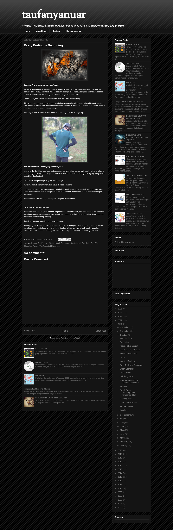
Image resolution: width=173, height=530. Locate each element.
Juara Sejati (70, 243)
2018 (120, 458)
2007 (120, 500)
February (124, 441)
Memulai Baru (126, 338)
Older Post (100, 331)
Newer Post (29, 331)
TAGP (122, 357)
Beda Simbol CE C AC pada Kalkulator (51, 398)
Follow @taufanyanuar (124, 242)
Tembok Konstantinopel (136, 175)
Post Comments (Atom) (70, 338)
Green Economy (127, 369)
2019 (120, 454)
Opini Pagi (90, 243)
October (124, 335)
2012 (120, 481)
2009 (120, 492)
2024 (120, 312)
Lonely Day (80, 243)
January (124, 445)
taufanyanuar (53, 15)
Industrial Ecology (127, 361)
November (125, 331)
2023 (120, 316)
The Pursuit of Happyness (50, 246)
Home (27, 31)
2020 (120, 450)
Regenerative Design (129, 346)
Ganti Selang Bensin (135, 194)
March (123, 438)
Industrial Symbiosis (128, 353)
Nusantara (39, 375)
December (125, 327)
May (122, 430)
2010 (120, 488)
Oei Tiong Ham (126, 376)
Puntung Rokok (126, 399)
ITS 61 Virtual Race (128, 402)
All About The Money (38, 243)
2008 (120, 496)
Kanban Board (41, 349)
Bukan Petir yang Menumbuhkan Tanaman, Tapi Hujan (137, 137)
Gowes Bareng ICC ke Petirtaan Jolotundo (129, 381)
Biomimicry (124, 342)
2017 (120, 462)
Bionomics (124, 386)
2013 (120, 477)
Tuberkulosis (125, 372)
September (125, 415)
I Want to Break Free (56, 243)
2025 (120, 309)
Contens (56, 31)
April (122, 434)
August (123, 419)
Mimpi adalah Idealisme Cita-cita (37, 389)
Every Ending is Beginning (131, 365)
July (122, 422)
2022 (120, 320)
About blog (41, 31)
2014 (120, 473)
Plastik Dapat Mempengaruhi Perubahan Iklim (128, 392)
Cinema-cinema (73, 31)
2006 (120, 503)
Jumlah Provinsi (41, 362)
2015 (120, 469)
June (122, 426)
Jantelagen (124, 410)
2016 (120, 465)
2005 (120, 507)
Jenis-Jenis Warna (134, 213)
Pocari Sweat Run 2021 (130, 350)
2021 (120, 324)
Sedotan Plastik (126, 406)
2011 (120, 484)
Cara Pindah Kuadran (135, 156)
